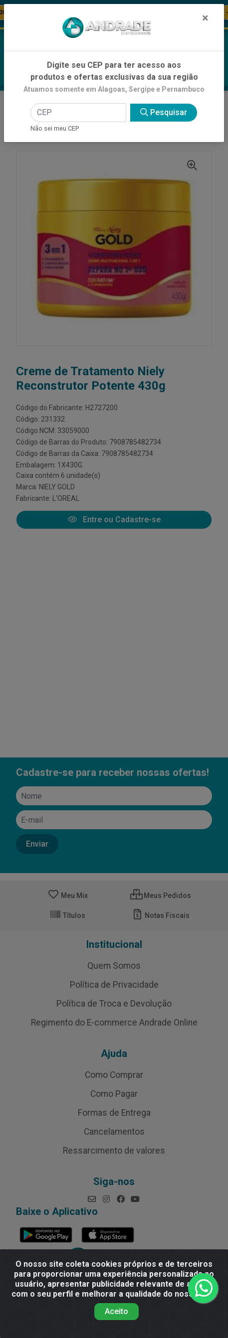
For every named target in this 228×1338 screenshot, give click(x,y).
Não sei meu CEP (54, 128)
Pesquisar (163, 112)
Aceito (116, 1311)
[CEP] (78, 112)
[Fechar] (205, 18)
